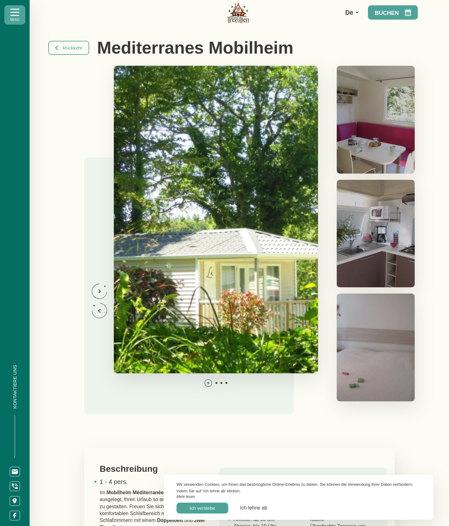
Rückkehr (68, 47)
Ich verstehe (202, 508)
